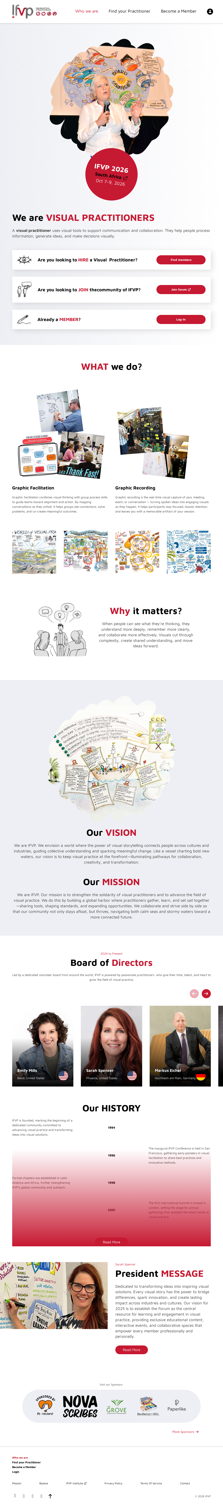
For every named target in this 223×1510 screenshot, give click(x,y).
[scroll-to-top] (50, 1496)
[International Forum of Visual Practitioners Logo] (34, 12)
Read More (111, 1242)
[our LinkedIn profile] (23, 1496)
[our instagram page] (41, 1496)
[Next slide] (206, 993)
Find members (181, 260)
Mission (16, 1483)
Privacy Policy (113, 1483)
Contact (185, 1483)
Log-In (181, 319)
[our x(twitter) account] (32, 1496)
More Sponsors (183, 1432)
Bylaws (43, 1483)
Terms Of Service (151, 1483)
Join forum (179, 289)
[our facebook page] (15, 1496)
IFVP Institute (74, 1483)
